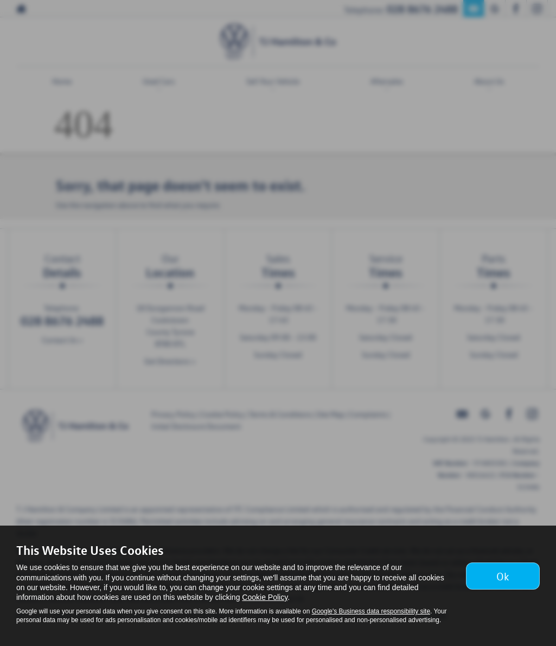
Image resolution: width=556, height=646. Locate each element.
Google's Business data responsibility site (371, 611)
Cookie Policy (264, 597)
